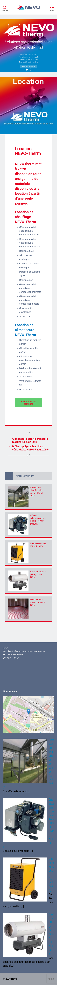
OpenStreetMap (37, 732)
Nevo (14, 978)
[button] (27, 70)
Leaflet (30, 732)
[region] (28, 45)
